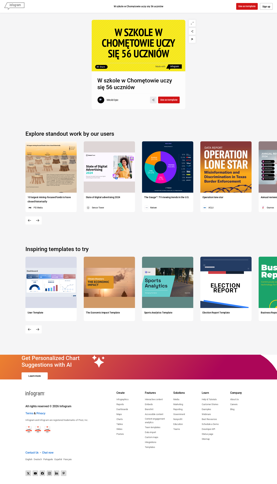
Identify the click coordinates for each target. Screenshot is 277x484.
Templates (150, 447)
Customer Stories (210, 404)
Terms (29, 413)
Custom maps (151, 437)
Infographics (122, 399)
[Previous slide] (29, 220)
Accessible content (154, 414)
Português (48, 459)
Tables (119, 424)
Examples (206, 409)
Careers (234, 404)
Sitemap (206, 439)
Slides (119, 429)
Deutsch (38, 459)
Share (102, 67)
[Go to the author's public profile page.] (107, 99)
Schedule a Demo (210, 424)
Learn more (34, 375)
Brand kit (149, 409)
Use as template (247, 6)
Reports (120, 404)
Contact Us (32, 452)
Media (176, 399)
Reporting (177, 409)
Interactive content (154, 399)
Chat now (48, 452)
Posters (120, 434)
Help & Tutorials (209, 399)
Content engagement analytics (155, 420)
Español (58, 459)
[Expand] (192, 23)
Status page (207, 434)
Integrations (150, 442)
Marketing (178, 404)
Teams (176, 429)
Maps (119, 414)
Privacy (40, 413)
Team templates (152, 427)
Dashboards (122, 409)
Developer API (208, 429)
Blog (232, 409)
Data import (150, 432)
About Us (234, 399)
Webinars (206, 414)
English (28, 459)
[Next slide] (37, 220)
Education (178, 424)
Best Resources (209, 419)
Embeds (149, 404)
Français (67, 459)
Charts (119, 419)
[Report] (192, 39)
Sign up (266, 6)
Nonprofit (177, 419)
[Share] (192, 31)
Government (179, 414)
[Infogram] (14, 6)
